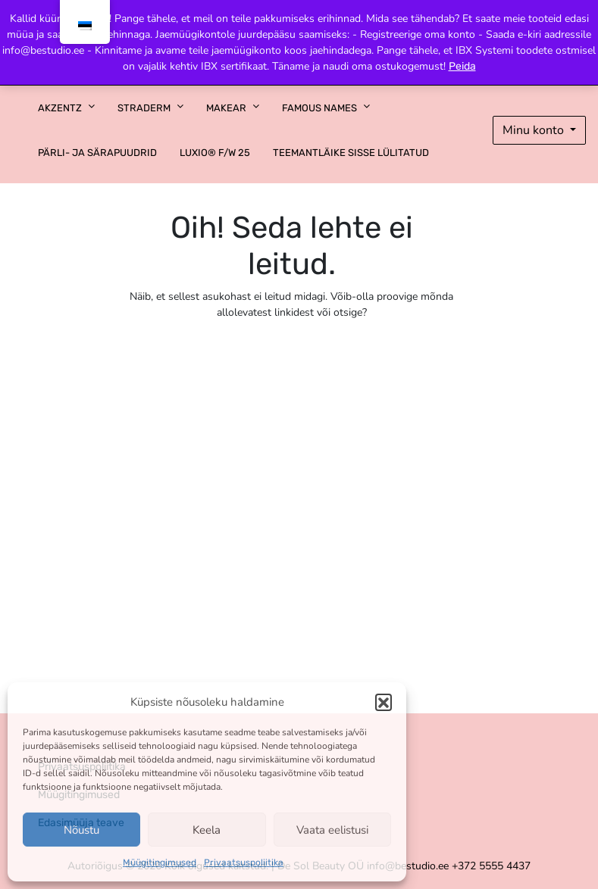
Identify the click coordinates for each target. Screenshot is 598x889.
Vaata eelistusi (332, 830)
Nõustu (81, 830)
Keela (207, 830)
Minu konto (535, 130)
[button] (383, 702)
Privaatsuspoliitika (243, 862)
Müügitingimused (159, 862)
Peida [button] (462, 66)
